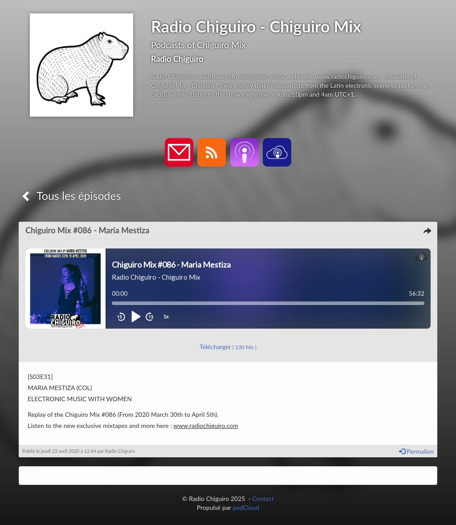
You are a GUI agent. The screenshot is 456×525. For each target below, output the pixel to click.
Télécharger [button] (228, 346)
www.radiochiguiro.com (205, 425)
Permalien (416, 451)
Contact (263, 498)
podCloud (245, 507)
